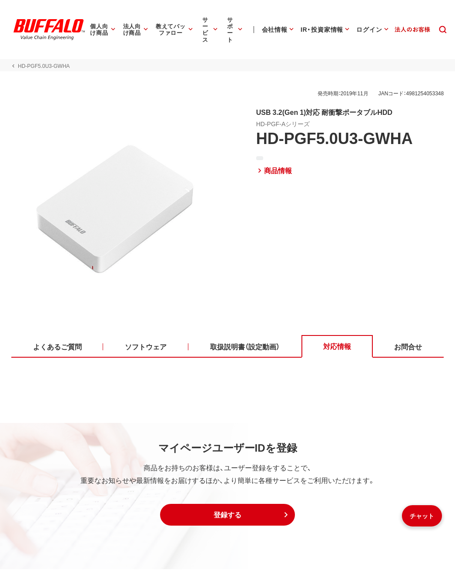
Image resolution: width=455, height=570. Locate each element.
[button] (227, 515)
